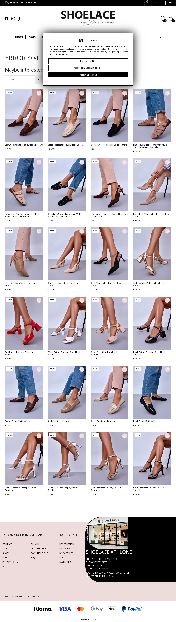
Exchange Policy (40, 553)
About (5, 548)
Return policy (38, 548)
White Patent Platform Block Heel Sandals (64, 353)
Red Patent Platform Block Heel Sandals (20, 353)
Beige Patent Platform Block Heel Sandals (107, 353)
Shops (5, 553)
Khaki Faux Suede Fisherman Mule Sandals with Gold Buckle (150, 146)
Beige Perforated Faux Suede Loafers (66, 144)
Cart (62, 557)
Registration (66, 544)
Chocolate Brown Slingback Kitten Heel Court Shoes (109, 215)
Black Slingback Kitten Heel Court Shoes (106, 284)
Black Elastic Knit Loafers (145, 421)
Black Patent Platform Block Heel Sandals (149, 353)
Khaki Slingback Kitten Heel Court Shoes (21, 284)
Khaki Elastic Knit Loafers (60, 421)
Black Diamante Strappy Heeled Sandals (148, 489)
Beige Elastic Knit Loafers (103, 421)
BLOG (5, 566)
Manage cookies (88, 619)
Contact (7, 544)
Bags (32, 37)
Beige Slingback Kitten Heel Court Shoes (64, 284)
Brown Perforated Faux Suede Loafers (24, 144)
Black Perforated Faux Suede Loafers (109, 144)
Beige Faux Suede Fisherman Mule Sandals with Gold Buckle (22, 215)
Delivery (35, 544)
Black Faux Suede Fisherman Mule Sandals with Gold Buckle (64, 215)
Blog (167, 3)
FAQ (33, 557)
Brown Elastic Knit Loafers (17, 421)
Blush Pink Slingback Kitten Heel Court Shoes (151, 215)
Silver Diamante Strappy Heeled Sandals (63, 489)
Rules (5, 557)
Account (154, 2)
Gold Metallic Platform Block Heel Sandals (149, 284)
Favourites (65, 561)
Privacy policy (10, 561)
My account (66, 553)
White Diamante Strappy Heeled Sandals (20, 489)
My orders (65, 548)
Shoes (18, 37)
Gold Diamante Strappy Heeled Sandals (106, 489)
